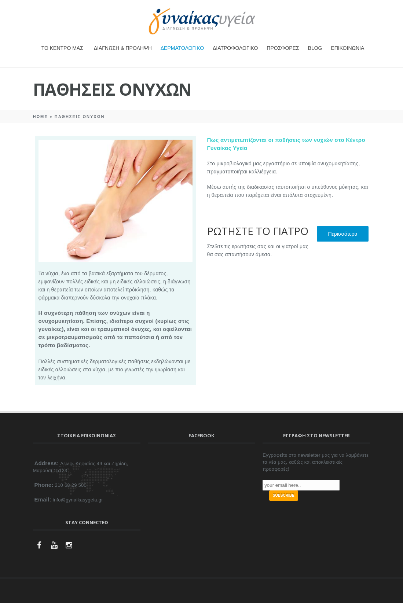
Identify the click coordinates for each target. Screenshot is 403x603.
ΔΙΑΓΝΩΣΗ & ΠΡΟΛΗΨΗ (123, 48)
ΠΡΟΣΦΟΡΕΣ (283, 48)
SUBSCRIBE (283, 495)
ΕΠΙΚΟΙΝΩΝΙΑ (347, 48)
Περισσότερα (342, 234)
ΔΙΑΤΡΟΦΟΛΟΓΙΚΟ (235, 48)
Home (40, 116)
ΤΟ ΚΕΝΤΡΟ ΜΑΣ (62, 48)
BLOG (315, 48)
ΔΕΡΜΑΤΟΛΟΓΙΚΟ (182, 48)
